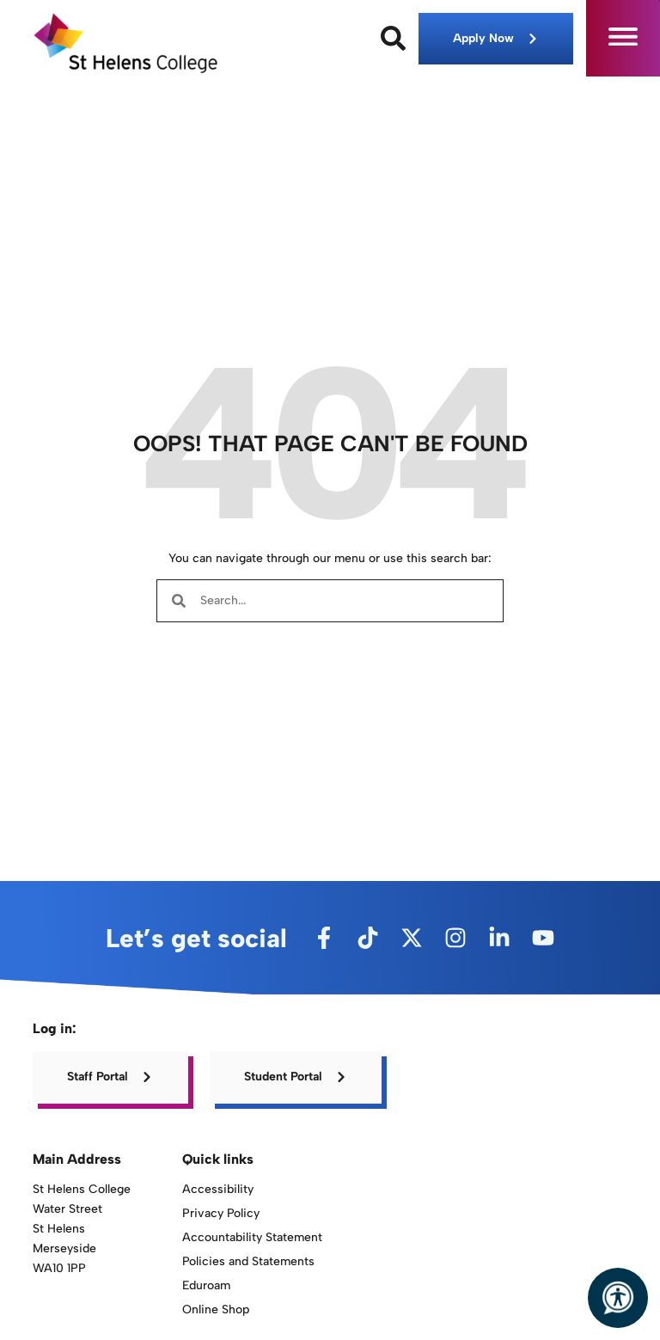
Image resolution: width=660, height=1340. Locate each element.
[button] (623, 38)
